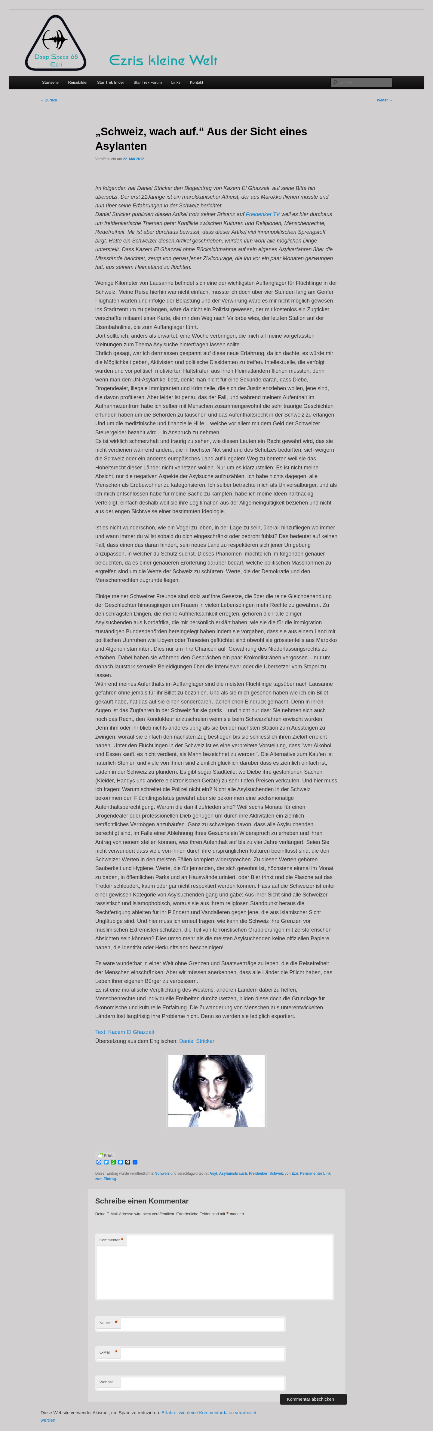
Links (175, 82)
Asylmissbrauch (233, 1173)
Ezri (295, 1173)
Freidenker (258, 1173)
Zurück (49, 100)
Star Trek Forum (148, 82)
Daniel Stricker (196, 1041)
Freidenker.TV (263, 214)
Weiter (384, 100)
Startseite (50, 82)
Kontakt (196, 82)
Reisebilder (78, 82)
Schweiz (162, 1173)
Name (109, 1323)
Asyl (213, 1173)
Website (107, 1382)
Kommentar (112, 1240)
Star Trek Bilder (110, 82)
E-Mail (109, 1352)
